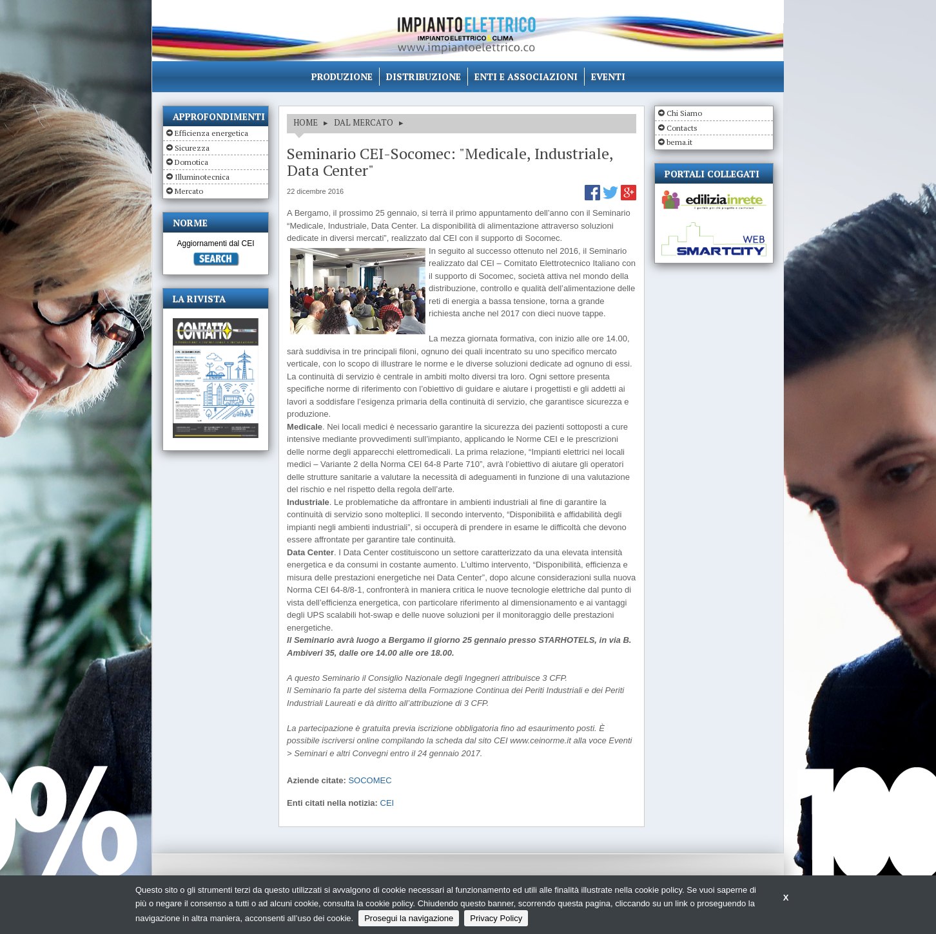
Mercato (189, 191)
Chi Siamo (684, 113)
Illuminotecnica (202, 177)
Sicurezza (192, 148)
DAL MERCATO (363, 122)
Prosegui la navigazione (408, 918)
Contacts (682, 128)
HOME (305, 122)
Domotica (191, 162)
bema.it (679, 142)
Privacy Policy (496, 918)
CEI (387, 803)
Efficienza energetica (211, 133)
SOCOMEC (369, 780)
